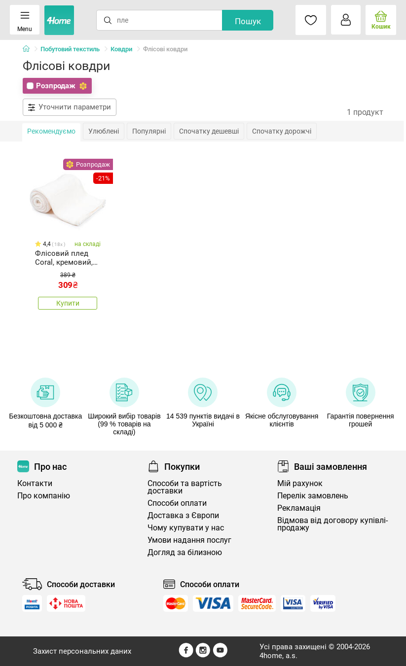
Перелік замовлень (312, 495)
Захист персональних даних (82, 651)
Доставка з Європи (183, 515)
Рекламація (299, 508)
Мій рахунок (300, 483)
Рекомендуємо (51, 131)
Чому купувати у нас (186, 527)
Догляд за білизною (185, 552)
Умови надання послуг (189, 540)
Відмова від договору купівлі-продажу (332, 524)
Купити (67, 303)
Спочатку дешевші (209, 131)
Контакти (34, 483)
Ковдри (121, 49)
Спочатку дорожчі (281, 131)
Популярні (149, 131)
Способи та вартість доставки (185, 487)
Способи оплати (177, 503)
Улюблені (103, 131)
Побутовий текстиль (70, 49)
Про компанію (43, 495)
